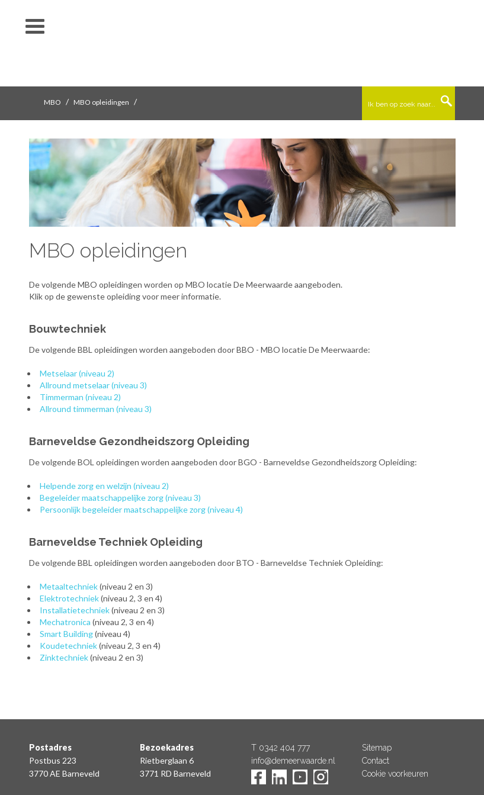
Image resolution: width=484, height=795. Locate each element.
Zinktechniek (64, 657)
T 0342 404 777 (280, 747)
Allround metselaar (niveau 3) (93, 385)
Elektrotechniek (69, 598)
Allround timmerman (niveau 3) (96, 409)
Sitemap (377, 747)
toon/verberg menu (35, 26)
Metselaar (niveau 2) (77, 373)
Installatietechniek (75, 610)
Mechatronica (65, 622)
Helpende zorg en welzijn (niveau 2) (104, 486)
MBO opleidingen (101, 102)
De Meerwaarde (242, 45)
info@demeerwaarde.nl (293, 760)
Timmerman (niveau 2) (80, 397)
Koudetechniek (68, 645)
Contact (375, 760)
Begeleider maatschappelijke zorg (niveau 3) (120, 498)
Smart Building (66, 634)
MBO (52, 102)
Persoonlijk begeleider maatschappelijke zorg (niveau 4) (141, 509)
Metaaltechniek (69, 586)
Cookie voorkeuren (395, 773)
